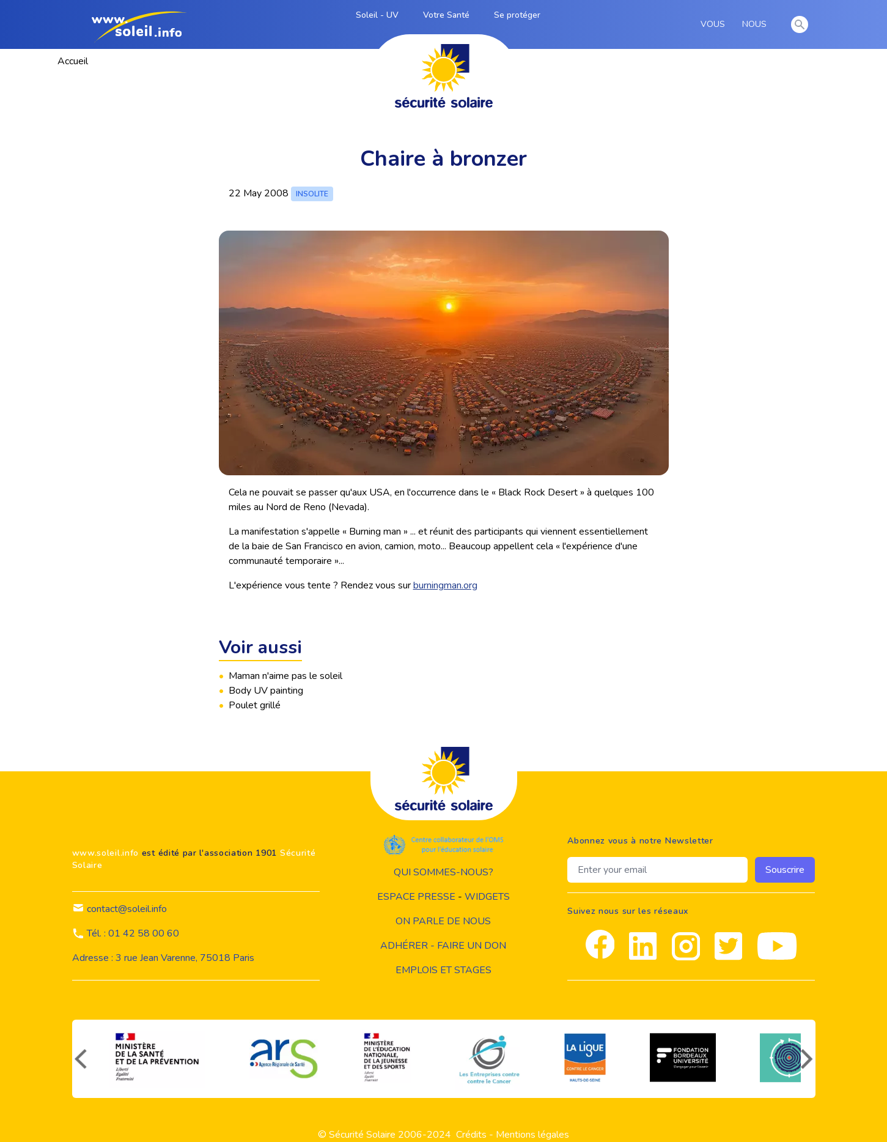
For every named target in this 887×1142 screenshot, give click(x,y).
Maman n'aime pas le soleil (285, 676)
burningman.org (445, 585)
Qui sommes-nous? (443, 872)
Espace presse (416, 896)
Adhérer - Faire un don (443, 945)
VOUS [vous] (715, 24)
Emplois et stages (443, 970)
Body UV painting (266, 690)
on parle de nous (443, 921)
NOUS (756, 24)
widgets (487, 896)
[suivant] (808, 1059)
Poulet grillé (255, 705)
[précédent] (79, 1059)
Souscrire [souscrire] (784, 870)
